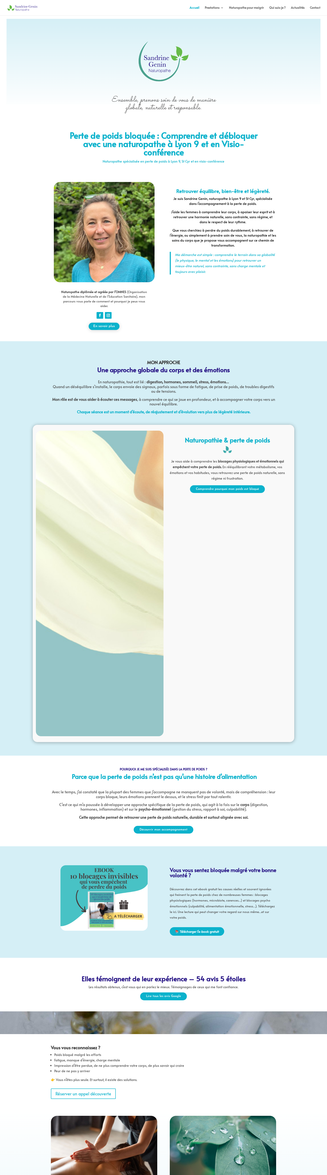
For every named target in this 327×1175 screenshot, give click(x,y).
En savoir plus (104, 326)
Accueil (194, 8)
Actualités (297, 8)
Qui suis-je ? (277, 8)
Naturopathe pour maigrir (246, 8)
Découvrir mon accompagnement (163, 829)
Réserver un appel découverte (83, 1094)
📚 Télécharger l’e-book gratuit (197, 931)
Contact (315, 8)
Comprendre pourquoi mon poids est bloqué (227, 489)
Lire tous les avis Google (163, 996)
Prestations (212, 8)
